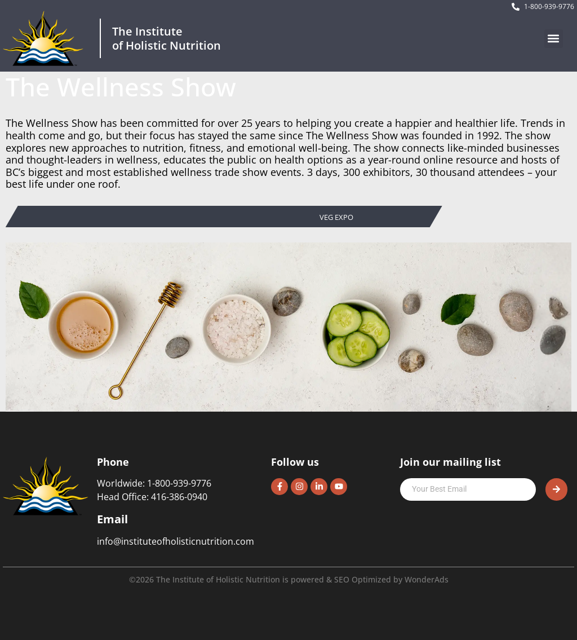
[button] (553, 38)
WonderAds (427, 579)
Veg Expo (336, 217)
